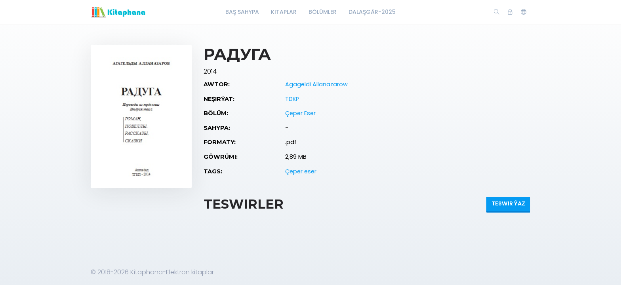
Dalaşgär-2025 (372, 12)
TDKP (292, 99)
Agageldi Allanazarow (316, 84)
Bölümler (323, 12)
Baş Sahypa (242, 12)
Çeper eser (300, 171)
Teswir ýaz (508, 203)
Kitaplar (284, 12)
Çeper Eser (300, 113)
